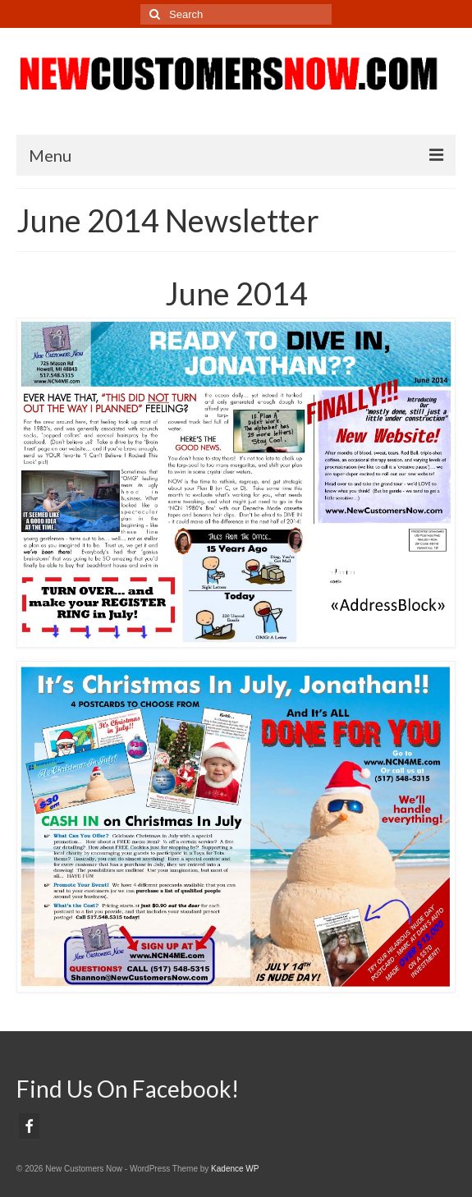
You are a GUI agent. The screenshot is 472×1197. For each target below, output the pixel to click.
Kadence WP (235, 1168)
